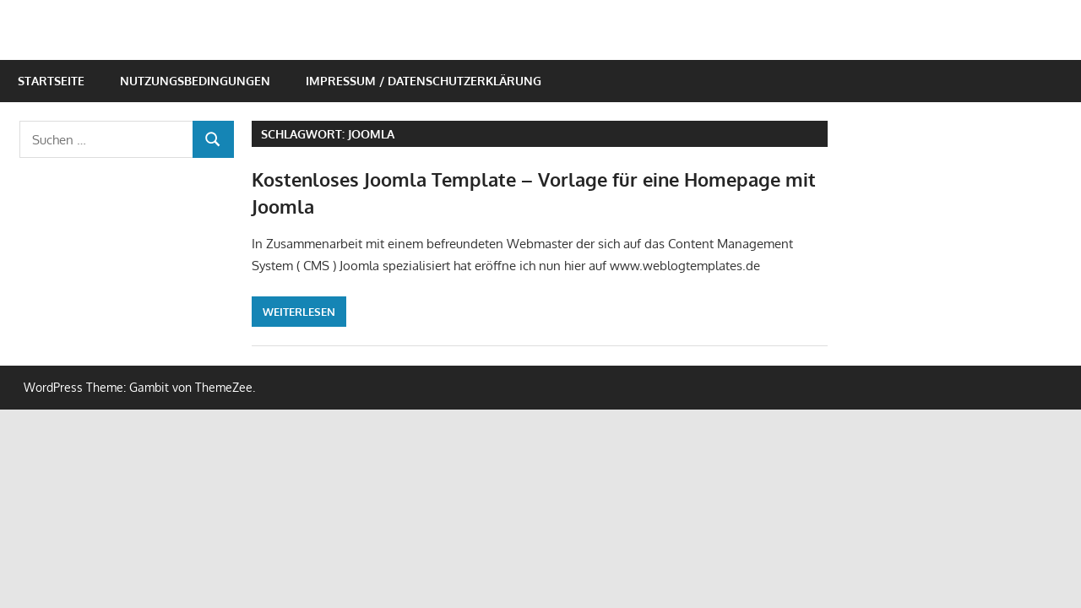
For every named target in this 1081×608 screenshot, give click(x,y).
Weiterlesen (299, 311)
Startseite (51, 80)
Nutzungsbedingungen (195, 80)
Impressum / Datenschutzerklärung (423, 80)
